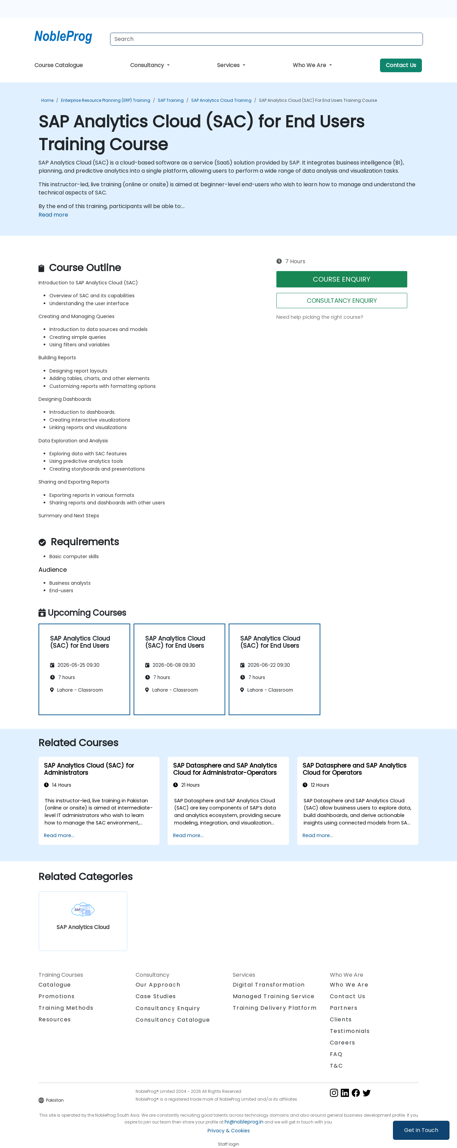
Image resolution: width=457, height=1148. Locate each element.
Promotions (57, 996)
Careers (342, 1043)
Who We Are (310, 65)
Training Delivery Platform (275, 1008)
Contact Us (401, 65)
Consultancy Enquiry (168, 1008)
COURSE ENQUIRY (341, 279)
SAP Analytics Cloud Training (221, 100)
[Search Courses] (266, 39)
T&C (336, 1066)
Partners (344, 1008)
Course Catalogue (58, 65)
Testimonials (350, 1031)
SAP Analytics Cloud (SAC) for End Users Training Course (318, 100)
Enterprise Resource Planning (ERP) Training (105, 100)
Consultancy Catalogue (173, 1020)
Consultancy (147, 65)
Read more (53, 215)
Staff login (228, 1144)
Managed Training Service (274, 996)
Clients (341, 1019)
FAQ (336, 1054)
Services (229, 65)
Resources (55, 1019)
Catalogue (55, 985)
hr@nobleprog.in (244, 1121)
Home (47, 100)
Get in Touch (421, 1130)
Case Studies (156, 996)
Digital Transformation (269, 985)
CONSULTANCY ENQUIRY (342, 300)
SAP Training (171, 100)
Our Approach (158, 985)
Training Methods (66, 1008)
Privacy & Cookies (229, 1130)
